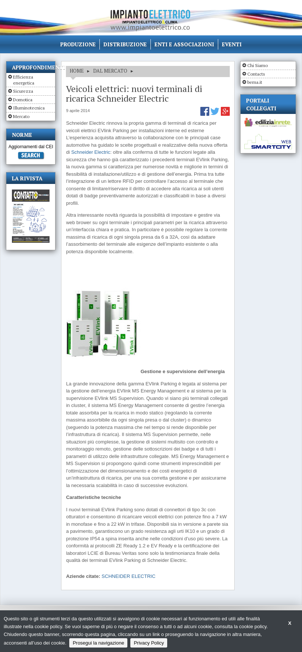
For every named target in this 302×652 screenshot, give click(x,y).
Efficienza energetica (23, 80)
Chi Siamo (257, 65)
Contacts (256, 74)
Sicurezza (23, 91)
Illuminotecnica (29, 108)
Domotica (22, 99)
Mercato (21, 116)
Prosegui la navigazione (98, 643)
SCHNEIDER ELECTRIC (128, 576)
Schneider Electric (90, 152)
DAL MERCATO (110, 70)
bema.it (254, 82)
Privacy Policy (149, 643)
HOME (77, 70)
